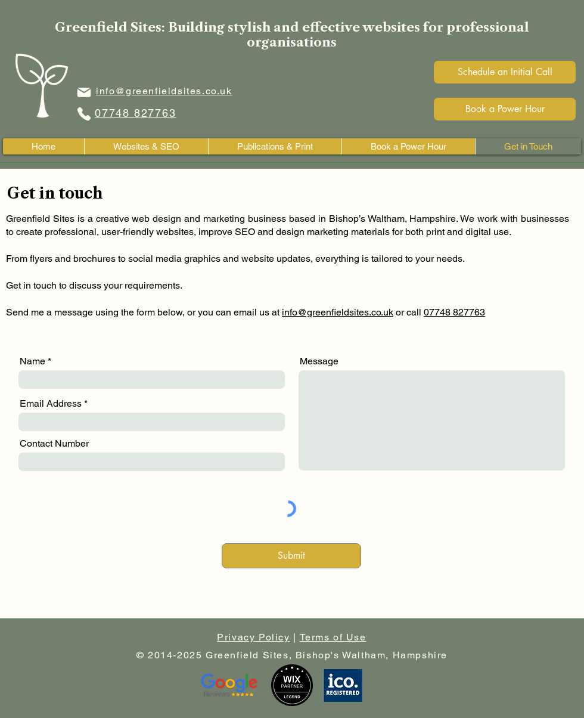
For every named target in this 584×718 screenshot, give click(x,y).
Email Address (51, 403)
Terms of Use (333, 637)
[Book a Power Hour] (504, 109)
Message (319, 361)
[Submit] (291, 555)
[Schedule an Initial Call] (504, 72)
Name (32, 361)
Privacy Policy (253, 637)
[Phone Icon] (83, 113)
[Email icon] (83, 92)
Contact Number (54, 443)
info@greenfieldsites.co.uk (337, 312)
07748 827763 (454, 312)
